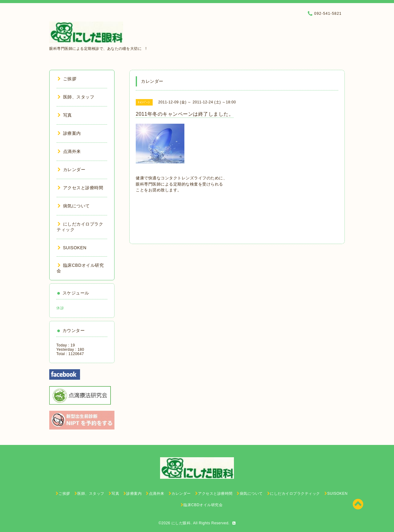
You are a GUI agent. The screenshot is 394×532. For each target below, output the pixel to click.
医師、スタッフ (76, 96)
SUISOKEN (72, 247)
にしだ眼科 (181, 523)
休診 (60, 308)
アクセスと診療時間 (80, 187)
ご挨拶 (67, 78)
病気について (74, 205)
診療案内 (69, 133)
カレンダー (71, 169)
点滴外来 (69, 151)
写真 (65, 115)
